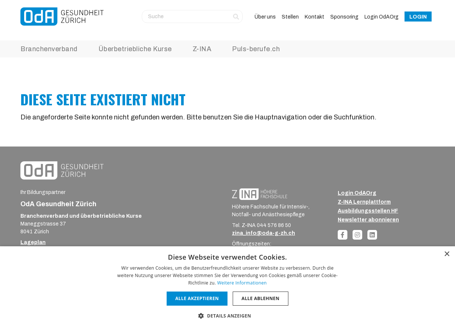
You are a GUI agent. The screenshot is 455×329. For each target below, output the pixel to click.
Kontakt (314, 17)
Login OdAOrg (381, 17)
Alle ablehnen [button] (260, 298)
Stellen (290, 17)
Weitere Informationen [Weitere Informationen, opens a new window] (242, 283)
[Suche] (192, 16)
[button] (227, 315)
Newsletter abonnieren (368, 220)
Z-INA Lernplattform (364, 202)
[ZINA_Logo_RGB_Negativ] (259, 194)
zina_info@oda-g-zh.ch (263, 233)
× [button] (446, 254)
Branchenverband (49, 49)
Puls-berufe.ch (256, 49)
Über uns (265, 17)
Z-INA (202, 49)
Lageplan (33, 242)
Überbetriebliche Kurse (135, 49)
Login (418, 17)
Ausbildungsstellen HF (368, 211)
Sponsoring (344, 17)
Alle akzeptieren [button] (197, 298)
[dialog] (227, 287)
